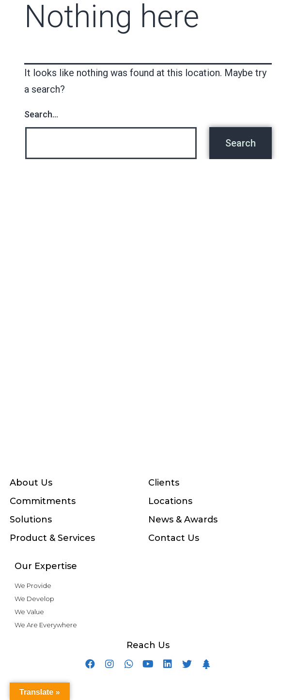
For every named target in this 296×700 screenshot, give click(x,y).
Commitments (43, 501)
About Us (31, 482)
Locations (170, 501)
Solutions (31, 519)
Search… (41, 114)
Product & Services (52, 538)
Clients (163, 482)
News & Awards (183, 519)
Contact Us (173, 538)
